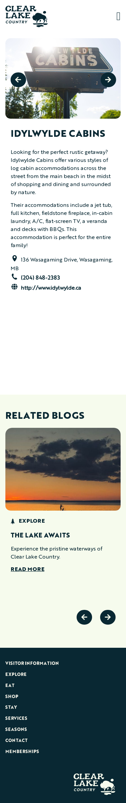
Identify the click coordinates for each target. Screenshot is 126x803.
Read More (27, 569)
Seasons (16, 730)
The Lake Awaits (40, 535)
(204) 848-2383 (40, 278)
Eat (9, 686)
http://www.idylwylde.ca (51, 288)
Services (16, 718)
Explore (16, 675)
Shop (11, 697)
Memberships (22, 752)
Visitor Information (32, 664)
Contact (16, 741)
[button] (117, 16)
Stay (11, 707)
